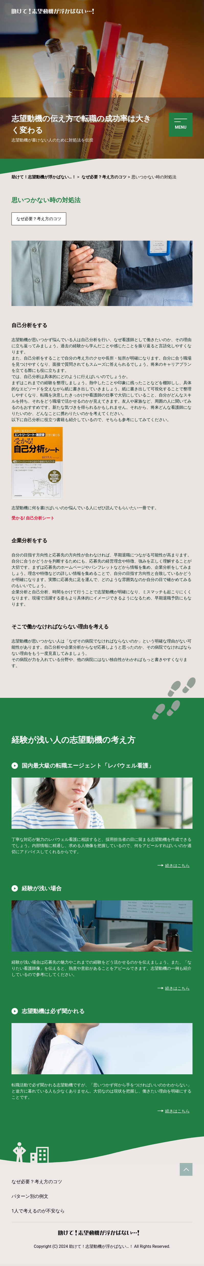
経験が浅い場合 (43, 889)
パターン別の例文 (30, 1198)
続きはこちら (177, 866)
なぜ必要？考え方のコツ (38, 218)
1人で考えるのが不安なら (38, 1213)
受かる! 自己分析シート (33, 518)
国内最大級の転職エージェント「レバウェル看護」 (94, 766)
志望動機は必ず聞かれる (56, 1013)
